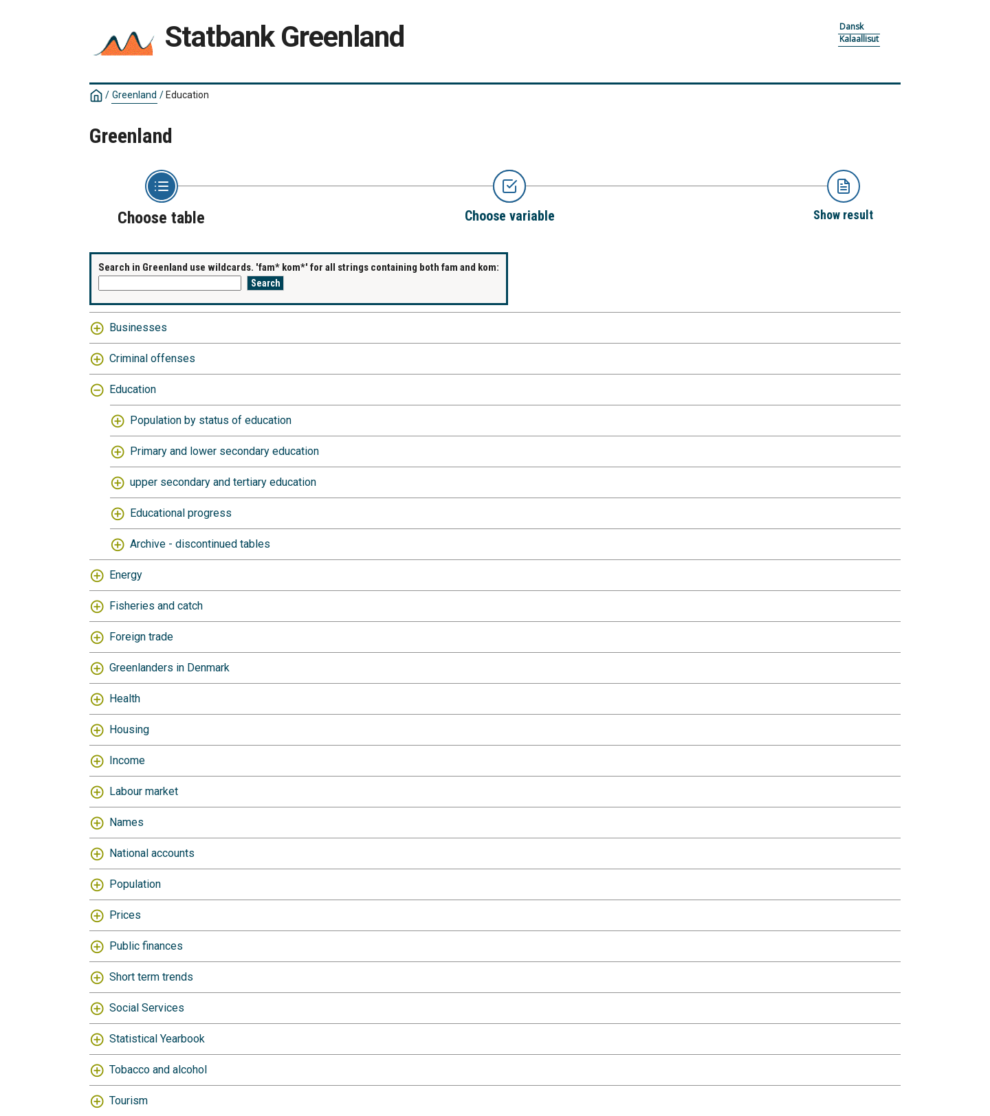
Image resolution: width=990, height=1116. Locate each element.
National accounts (152, 853)
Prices (125, 915)
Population (135, 884)
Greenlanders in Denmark (169, 667)
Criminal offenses (152, 358)
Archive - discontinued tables (200, 543)
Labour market (143, 791)
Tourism (128, 1100)
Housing (129, 729)
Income (127, 760)
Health (124, 698)
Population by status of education (211, 420)
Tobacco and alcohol (158, 1069)
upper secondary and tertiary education (223, 482)
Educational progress (181, 513)
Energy (125, 574)
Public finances (146, 945)
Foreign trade (141, 636)
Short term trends (151, 976)
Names (126, 822)
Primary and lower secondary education (224, 451)
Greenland (134, 94)
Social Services (146, 1007)
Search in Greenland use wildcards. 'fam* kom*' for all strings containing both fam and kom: (298, 267)
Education (187, 94)
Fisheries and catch (156, 605)
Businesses (138, 327)
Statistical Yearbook (157, 1038)
